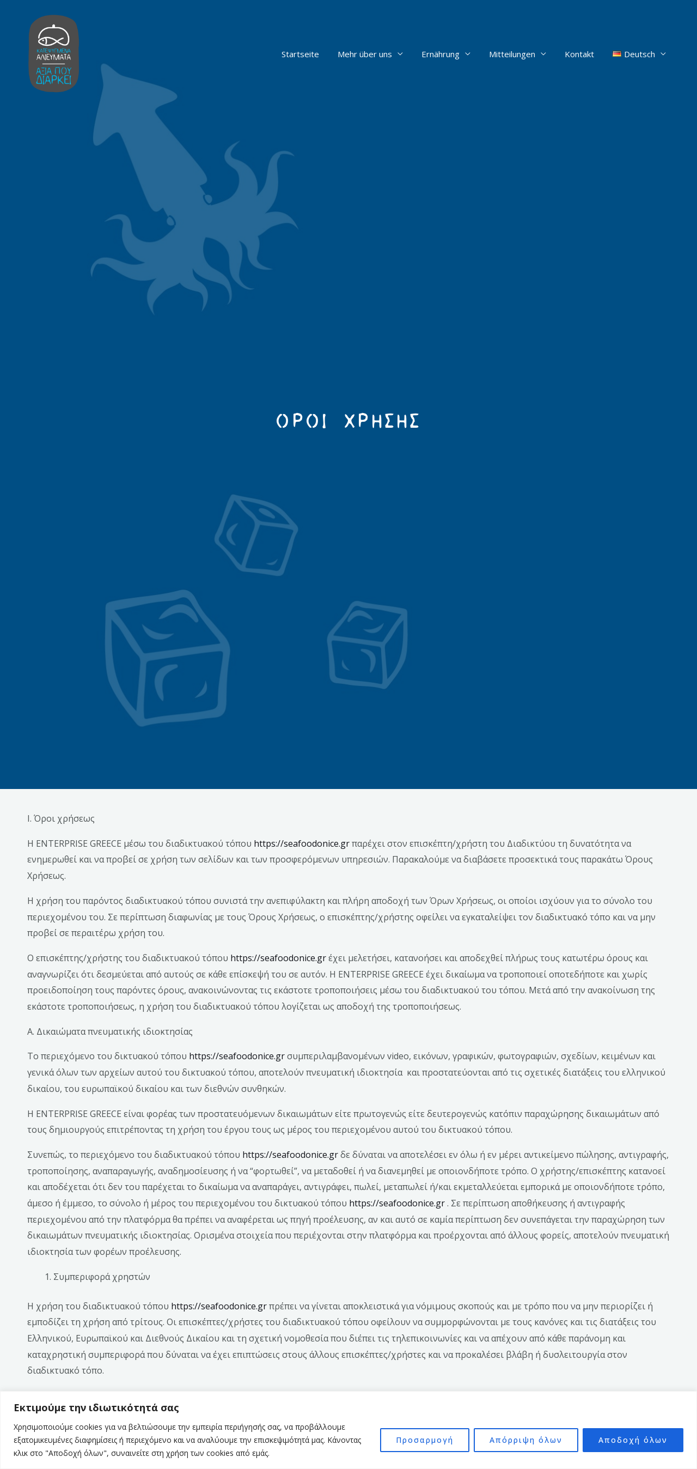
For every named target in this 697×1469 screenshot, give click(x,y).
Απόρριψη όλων (526, 1440)
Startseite (313, 53)
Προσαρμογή (425, 1440)
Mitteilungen (518, 53)
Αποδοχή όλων (633, 1440)
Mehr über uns (375, 53)
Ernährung (449, 53)
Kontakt (583, 53)
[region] (348, 1430)
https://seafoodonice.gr (302, 843)
